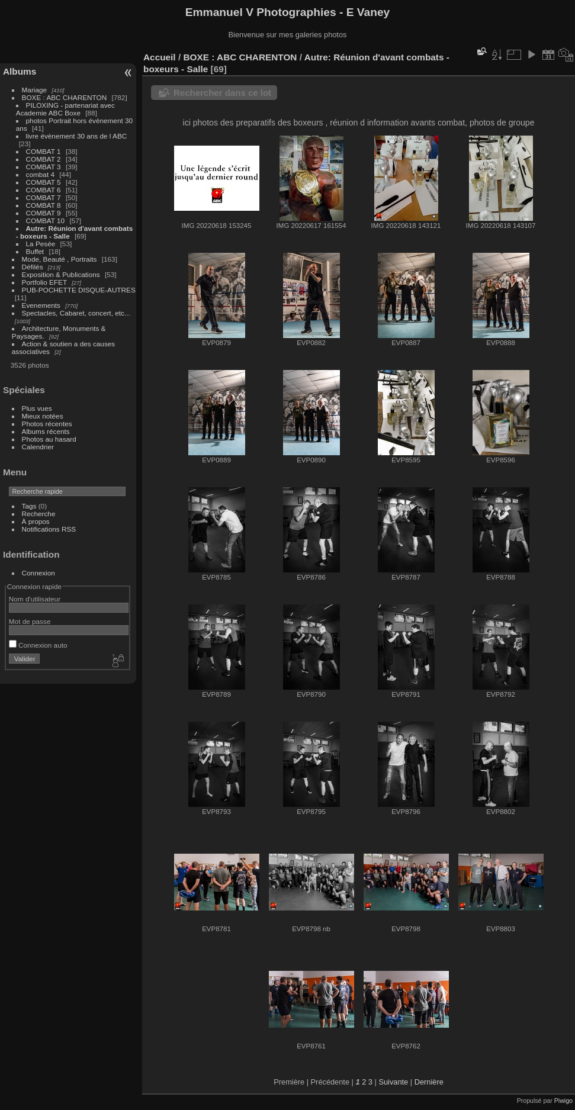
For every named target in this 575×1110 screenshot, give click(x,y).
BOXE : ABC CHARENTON (64, 97)
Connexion (38, 573)
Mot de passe (30, 621)
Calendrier (38, 447)
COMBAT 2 (43, 159)
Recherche (39, 513)
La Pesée (41, 243)
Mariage (34, 90)
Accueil (159, 57)
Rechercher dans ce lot (222, 93)
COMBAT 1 (43, 151)
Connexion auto (38, 645)
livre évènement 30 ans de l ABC (76, 136)
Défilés (32, 267)
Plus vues (37, 408)
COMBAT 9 (43, 213)
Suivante (393, 1081)
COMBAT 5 (43, 182)
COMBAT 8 (43, 205)
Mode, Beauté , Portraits (59, 259)
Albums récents (46, 431)
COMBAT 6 (43, 190)
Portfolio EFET (44, 282)
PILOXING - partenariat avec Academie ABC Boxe (65, 109)
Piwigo (563, 1100)
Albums (19, 71)
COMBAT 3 (43, 166)
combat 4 (40, 174)
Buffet (35, 251)
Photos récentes (47, 423)
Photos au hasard (49, 439)
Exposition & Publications (61, 274)
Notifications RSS (49, 529)
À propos (36, 521)
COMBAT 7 (43, 197)
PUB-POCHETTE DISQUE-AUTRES (79, 290)
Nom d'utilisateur (34, 599)
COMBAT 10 (45, 220)
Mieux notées (42, 416)
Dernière (429, 1081)
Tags (29, 506)
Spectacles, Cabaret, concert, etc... (76, 313)
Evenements (42, 305)
